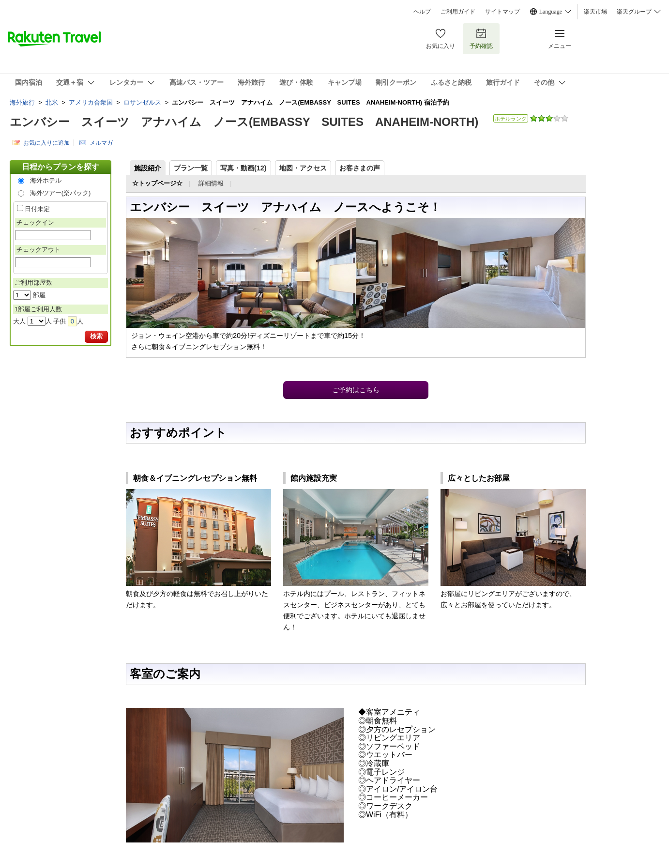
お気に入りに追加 (46, 142)
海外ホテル (45, 180)
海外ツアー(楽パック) (60, 193)
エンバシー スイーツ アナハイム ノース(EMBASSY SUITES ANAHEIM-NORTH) (244, 121)
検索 (96, 336)
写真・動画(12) (243, 168)
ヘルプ (422, 11)
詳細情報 (211, 183)
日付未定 (37, 209)
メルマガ (101, 142)
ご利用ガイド (458, 11)
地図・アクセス (303, 168)
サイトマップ (502, 11)
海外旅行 (22, 102)
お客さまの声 (359, 168)
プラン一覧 (191, 168)
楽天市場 (595, 11)
